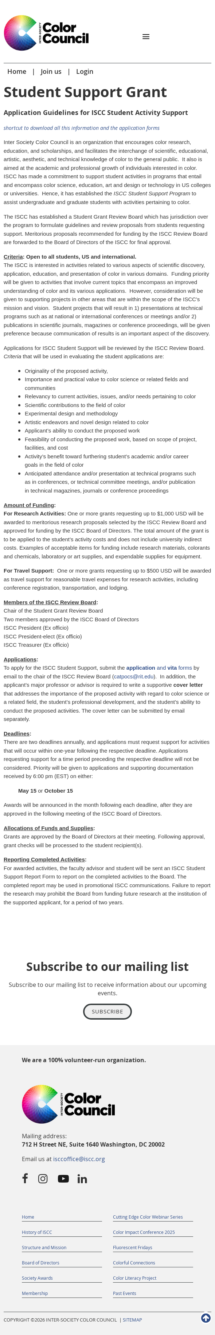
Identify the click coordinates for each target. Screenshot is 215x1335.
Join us (51, 71)
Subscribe (107, 1011)
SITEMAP (132, 1320)
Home (16, 71)
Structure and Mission (44, 1247)
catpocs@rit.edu (134, 676)
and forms (159, 668)
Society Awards (37, 1278)
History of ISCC (37, 1232)
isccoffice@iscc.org (79, 1159)
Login (84, 71)
